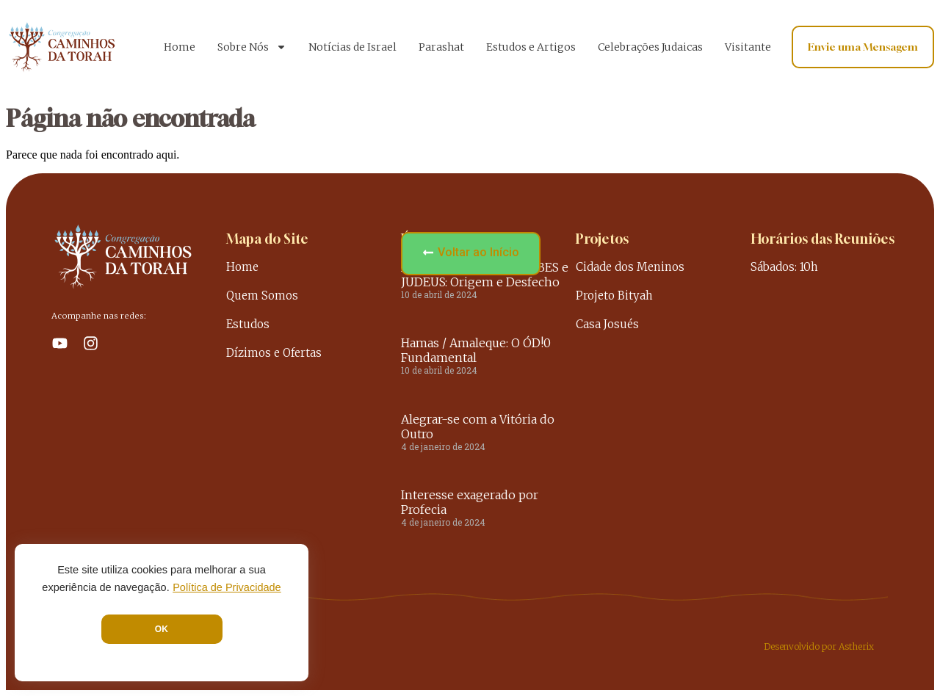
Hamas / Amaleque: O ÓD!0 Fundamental (476, 350)
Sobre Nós (251, 47)
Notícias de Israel (352, 47)
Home (179, 47)
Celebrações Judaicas (650, 47)
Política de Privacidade (227, 587)
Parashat (441, 47)
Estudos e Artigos (531, 47)
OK (161, 629)
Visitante (748, 47)
